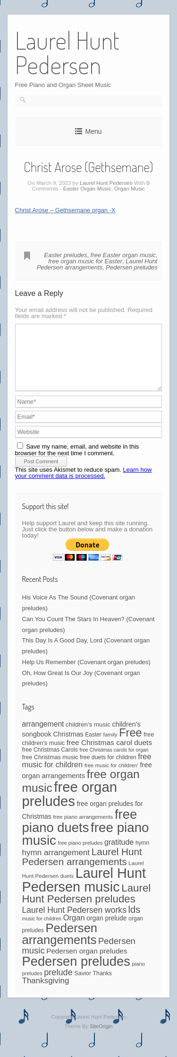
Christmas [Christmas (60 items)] (68, 745)
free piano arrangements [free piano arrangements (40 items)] (83, 828)
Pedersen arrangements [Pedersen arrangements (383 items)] (60, 945)
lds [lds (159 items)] (134, 921)
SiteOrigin (101, 1037)
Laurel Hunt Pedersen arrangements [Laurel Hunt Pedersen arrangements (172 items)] (82, 868)
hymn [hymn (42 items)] (142, 854)
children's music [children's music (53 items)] (88, 735)
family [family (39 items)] (110, 746)
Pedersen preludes (131, 267)
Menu (93, 131)
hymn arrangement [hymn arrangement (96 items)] (56, 863)
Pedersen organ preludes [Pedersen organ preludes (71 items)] (86, 962)
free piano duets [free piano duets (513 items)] (79, 832)
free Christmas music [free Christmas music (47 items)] (50, 768)
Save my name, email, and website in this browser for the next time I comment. (77, 461)
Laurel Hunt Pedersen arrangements (97, 264)
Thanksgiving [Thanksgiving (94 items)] (45, 992)
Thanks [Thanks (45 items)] (102, 984)
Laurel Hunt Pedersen (106, 183)
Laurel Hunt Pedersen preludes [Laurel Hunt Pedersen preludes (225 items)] (86, 904)
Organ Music (129, 188)
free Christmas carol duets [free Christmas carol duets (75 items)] (109, 754)
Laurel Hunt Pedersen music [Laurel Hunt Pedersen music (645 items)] (84, 891)
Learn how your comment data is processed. (83, 484)
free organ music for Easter (85, 261)
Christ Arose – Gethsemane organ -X (65, 210)
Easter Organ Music (87, 188)
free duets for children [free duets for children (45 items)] (108, 768)
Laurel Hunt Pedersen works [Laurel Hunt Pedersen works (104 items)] (74, 921)
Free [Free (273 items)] (130, 744)
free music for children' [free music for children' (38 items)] (111, 777)
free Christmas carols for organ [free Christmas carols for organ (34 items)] (113, 761)
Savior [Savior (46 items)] (82, 984)
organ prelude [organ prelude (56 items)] (106, 929)
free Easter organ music (123, 255)
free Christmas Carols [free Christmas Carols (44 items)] (50, 761)
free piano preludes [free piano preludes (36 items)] (80, 854)
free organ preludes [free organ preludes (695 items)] (70, 805)
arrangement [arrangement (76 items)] (43, 735)
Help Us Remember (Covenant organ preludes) (86, 673)
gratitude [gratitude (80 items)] (119, 853)
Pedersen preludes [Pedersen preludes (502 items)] (76, 972)
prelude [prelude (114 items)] (58, 983)
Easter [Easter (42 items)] (93, 746)
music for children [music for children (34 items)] (42, 930)
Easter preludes (65, 255)
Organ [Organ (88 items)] (74, 929)
